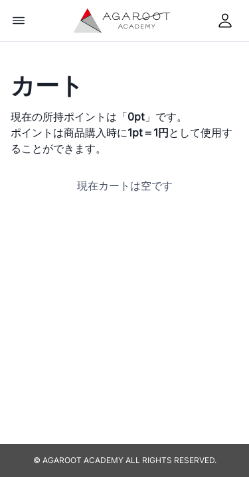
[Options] (18, 20)
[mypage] (225, 20)
